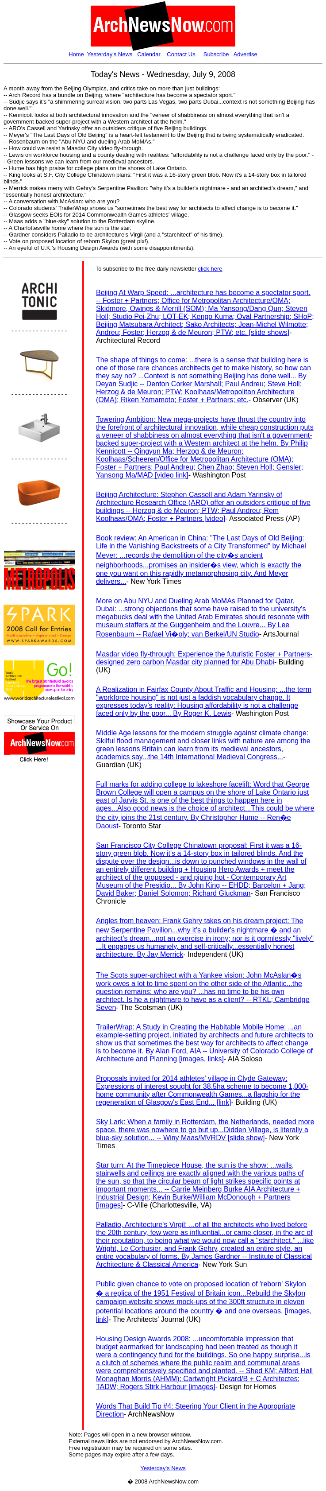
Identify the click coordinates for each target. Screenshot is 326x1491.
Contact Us (181, 54)
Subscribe (216, 54)
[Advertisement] (30, 928)
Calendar (149, 54)
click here (210, 268)
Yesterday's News (109, 54)
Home (76, 54)
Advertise (245, 54)
